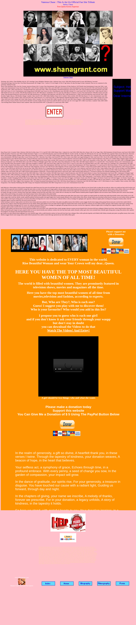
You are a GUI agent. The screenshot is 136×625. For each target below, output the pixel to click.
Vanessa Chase (68, 77)
